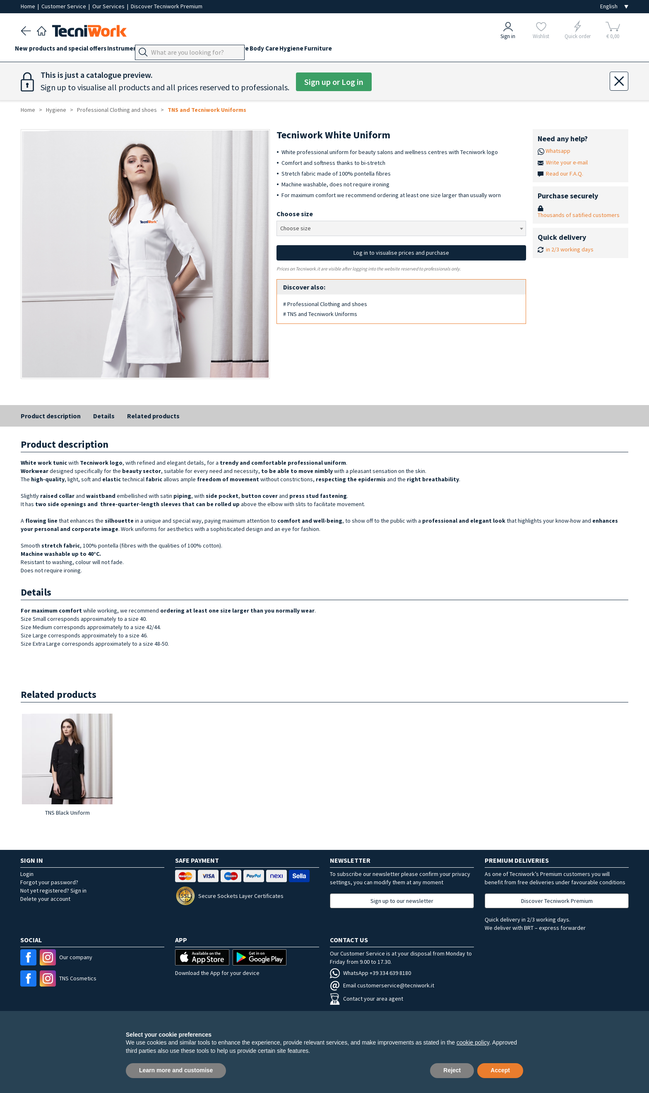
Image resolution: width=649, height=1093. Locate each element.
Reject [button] (452, 1070)
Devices (172, 50)
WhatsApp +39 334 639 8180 (370, 973)
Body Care (310, 50)
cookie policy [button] (473, 1042)
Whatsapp (558, 150)
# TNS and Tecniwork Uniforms (320, 314)
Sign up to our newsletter (401, 901)
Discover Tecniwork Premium (166, 6)
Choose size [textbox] (295, 228)
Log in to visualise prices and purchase (401, 252)
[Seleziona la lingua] (614, 6)
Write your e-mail (567, 162)
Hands (219, 50)
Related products (153, 416)
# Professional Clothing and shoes (325, 304)
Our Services (109, 6)
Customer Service (64, 6)
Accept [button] (500, 1070)
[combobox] (401, 228)
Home (28, 6)
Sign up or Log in (333, 82)
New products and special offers (66, 50)
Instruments (136, 50)
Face (241, 50)
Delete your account (45, 898)
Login (27, 874)
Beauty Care (271, 50)
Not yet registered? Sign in (53, 890)
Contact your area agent (366, 998)
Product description (51, 416)
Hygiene (344, 50)
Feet (197, 50)
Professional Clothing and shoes (117, 109)
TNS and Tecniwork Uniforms (207, 109)
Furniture (376, 50)
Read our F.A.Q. (564, 173)
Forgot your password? (49, 882)
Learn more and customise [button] (176, 1070)
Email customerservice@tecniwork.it (382, 985)
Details (104, 416)
